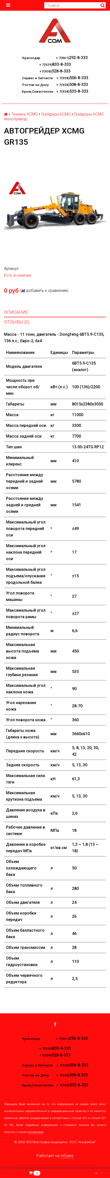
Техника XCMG (24, 114)
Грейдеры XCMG (56, 114)
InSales (67, 1155)
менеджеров (35, 1132)
